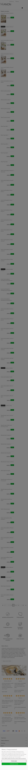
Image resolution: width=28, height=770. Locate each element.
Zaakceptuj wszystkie (14, 763)
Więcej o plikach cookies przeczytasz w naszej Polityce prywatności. (14, 758)
